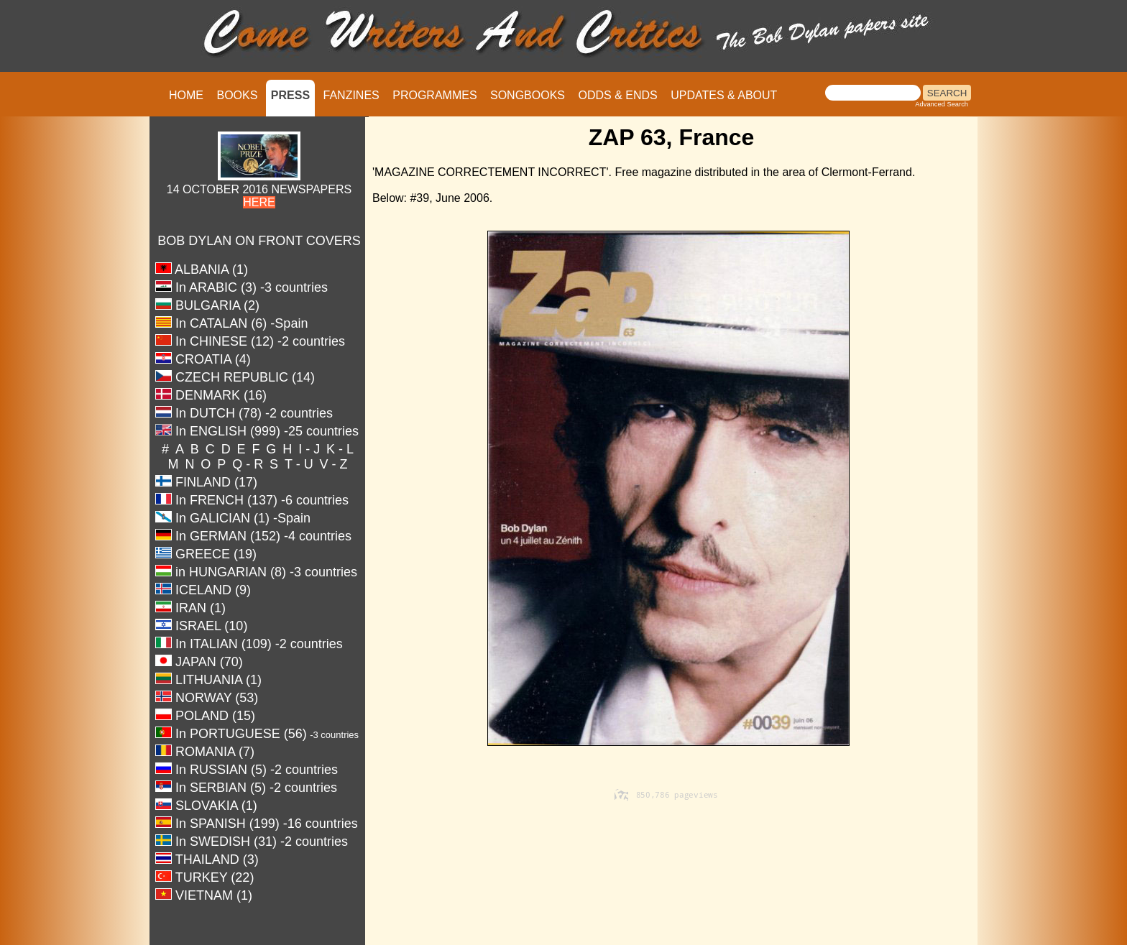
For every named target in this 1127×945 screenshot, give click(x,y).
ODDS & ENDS (617, 95)
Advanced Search (941, 104)
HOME (186, 95)
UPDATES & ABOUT (724, 95)
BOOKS (236, 95)
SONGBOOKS (527, 95)
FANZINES (351, 95)
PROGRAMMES (434, 95)
